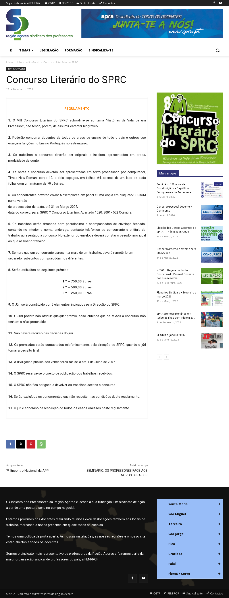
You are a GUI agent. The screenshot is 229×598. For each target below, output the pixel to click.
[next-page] (166, 357)
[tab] (190, 504)
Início (9, 62)
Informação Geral (28, 62)
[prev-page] (159, 357)
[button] (217, 50)
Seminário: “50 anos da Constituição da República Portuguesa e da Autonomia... (175, 188)
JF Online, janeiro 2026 (171, 335)
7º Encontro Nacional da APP (27, 471)
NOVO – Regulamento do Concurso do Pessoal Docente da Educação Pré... (175, 274)
